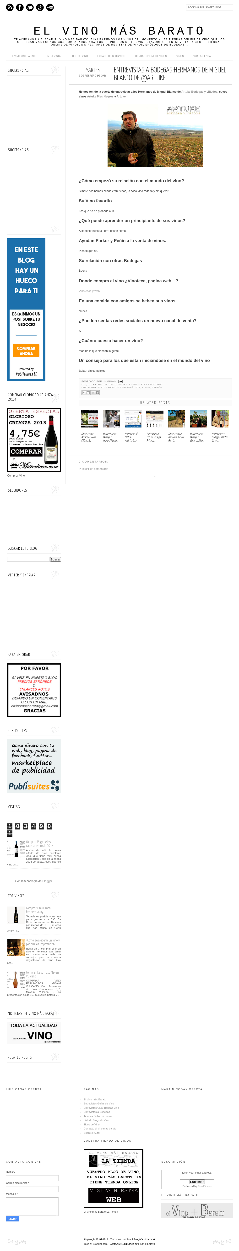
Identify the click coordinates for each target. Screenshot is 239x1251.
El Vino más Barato (119, 31)
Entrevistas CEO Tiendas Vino (101, 1107)
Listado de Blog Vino (111, 56)
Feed (10, 7)
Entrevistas (54, 56)
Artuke (121, 96)
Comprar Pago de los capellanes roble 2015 (40, 844)
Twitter (30, 7)
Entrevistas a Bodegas (146, 384)
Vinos (180, 56)
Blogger (47, 881)
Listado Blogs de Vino (96, 1120)
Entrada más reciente (82, 476)
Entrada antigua (227, 476)
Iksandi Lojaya (146, 1243)
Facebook (20, 7)
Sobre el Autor (92, 1132)
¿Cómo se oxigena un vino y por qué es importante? (43, 942)
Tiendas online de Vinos (151, 56)
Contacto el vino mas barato (100, 1128)
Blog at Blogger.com (96, 1243)
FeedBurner (205, 1186)
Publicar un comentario (93, 469)
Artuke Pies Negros (100, 96)
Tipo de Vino (80, 56)
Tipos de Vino (92, 1124)
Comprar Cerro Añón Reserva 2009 (38, 910)
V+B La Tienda (202, 56)
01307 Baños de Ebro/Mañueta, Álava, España (130, 387)
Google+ (40, 7)
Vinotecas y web (89, 291)
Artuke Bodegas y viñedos (199, 91)
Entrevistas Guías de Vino (99, 1103)
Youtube (50, 7)
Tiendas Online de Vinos (98, 1116)
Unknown (110, 381)
